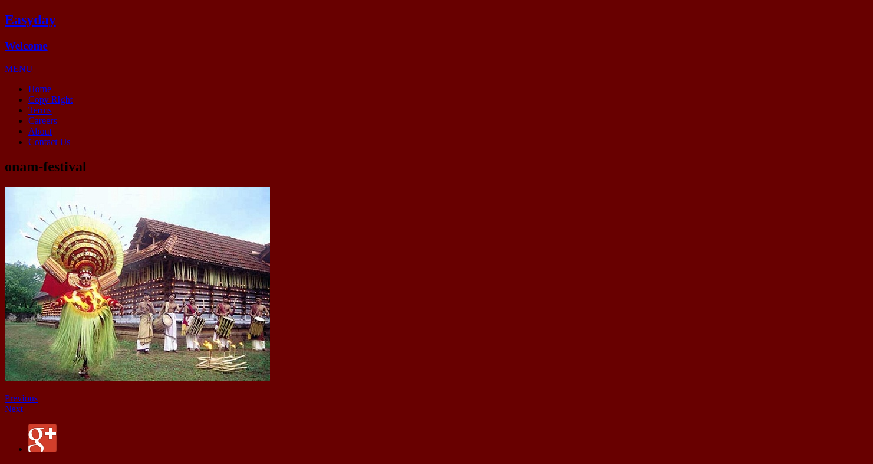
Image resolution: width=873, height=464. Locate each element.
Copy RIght (50, 99)
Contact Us (49, 142)
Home (39, 89)
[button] (18, 69)
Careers (42, 121)
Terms (40, 110)
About (40, 131)
